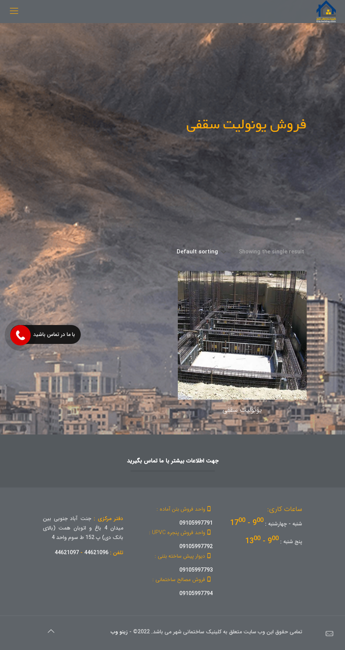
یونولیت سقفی (242, 410)
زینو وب (119, 632)
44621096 (96, 552)
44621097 (67, 552)
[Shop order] (201, 252)
